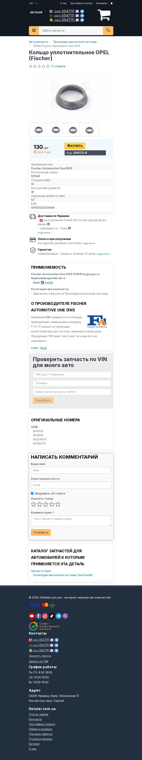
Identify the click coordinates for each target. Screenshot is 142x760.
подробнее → (45, 232)
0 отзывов (58, 66)
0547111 (62, 11)
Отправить (40, 532)
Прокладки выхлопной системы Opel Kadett (63, 575)
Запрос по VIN (38, 661)
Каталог (34, 743)
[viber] (38, 616)
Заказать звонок (40, 656)
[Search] (108, 30)
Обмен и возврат (40, 729)
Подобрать (43, 400)
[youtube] (32, 616)
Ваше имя (38, 464)
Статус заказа (38, 714)
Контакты (101, 3)
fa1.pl (43, 348)
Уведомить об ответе (48, 493)
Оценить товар (42, 498)
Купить (75, 146)
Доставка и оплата (82, 3)
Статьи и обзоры (40, 739)
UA (31, 3)
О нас (63, 3)
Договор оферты (40, 734)
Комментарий (42, 512)
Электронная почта (45, 478)
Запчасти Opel (41, 571)
